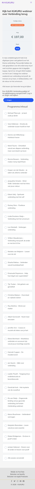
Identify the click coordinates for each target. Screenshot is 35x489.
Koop (17, 48)
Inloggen (8, 100)
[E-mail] (23, 481)
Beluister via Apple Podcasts (17, 476)
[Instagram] (17, 481)
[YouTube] (20, 481)
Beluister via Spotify (17, 474)
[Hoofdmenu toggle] (31, 2)
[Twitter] (14, 481)
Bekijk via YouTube (17, 472)
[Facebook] (12, 481)
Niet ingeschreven (17, 25)
